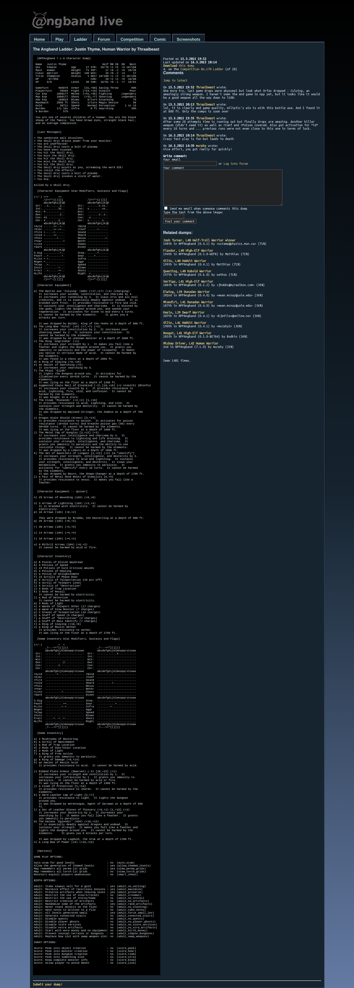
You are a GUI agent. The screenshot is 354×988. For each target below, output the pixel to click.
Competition (132, 39)
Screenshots (188, 39)
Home (39, 39)
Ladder (80, 39)
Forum (104, 39)
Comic (160, 39)
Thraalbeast (205, 87)
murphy (201, 145)
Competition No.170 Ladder (201, 69)
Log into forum (236, 163)
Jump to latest (175, 80)
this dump (178, 65)
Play (59, 39)
